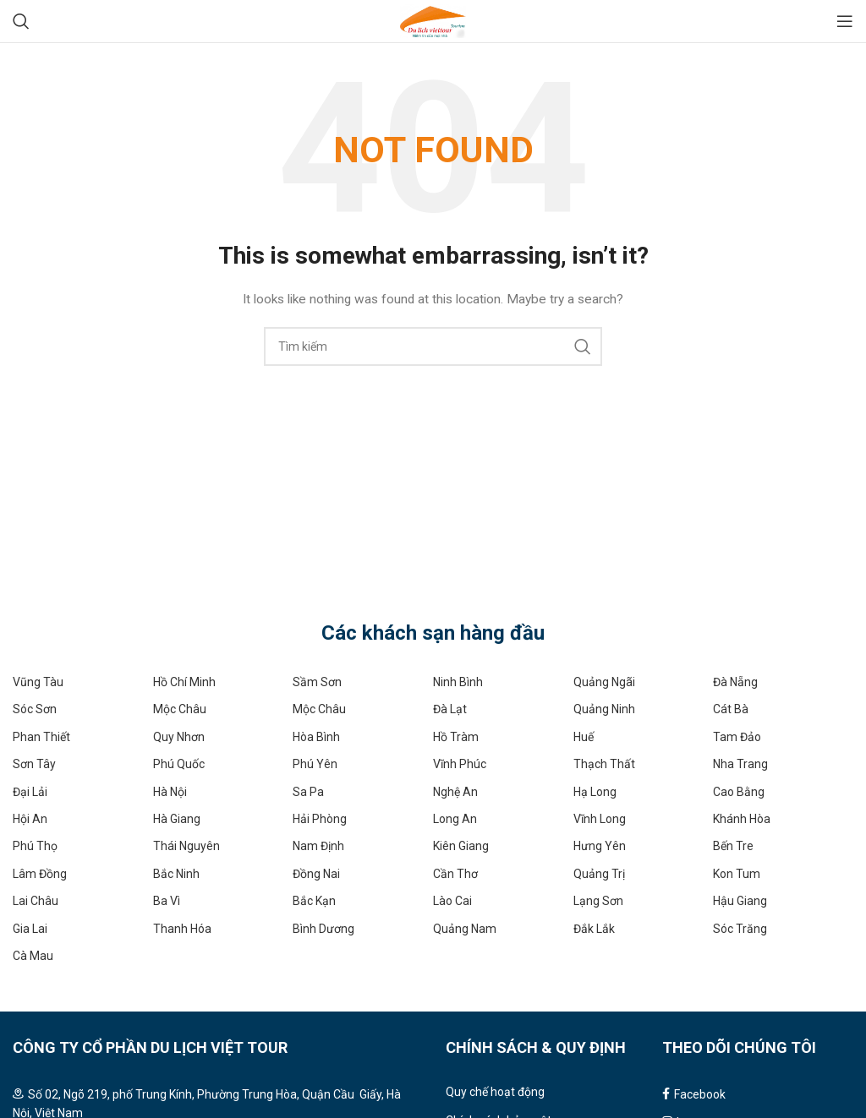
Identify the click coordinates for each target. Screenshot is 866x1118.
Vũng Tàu (38, 682)
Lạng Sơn (598, 901)
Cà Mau (33, 956)
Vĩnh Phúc (459, 764)
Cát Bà (730, 709)
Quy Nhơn (179, 737)
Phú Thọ (35, 846)
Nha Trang (740, 764)
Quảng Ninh (604, 709)
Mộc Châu (179, 709)
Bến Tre (733, 846)
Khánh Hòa (741, 819)
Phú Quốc (179, 764)
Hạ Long (595, 792)
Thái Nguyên (186, 846)
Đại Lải (30, 792)
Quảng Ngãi (604, 682)
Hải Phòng (320, 819)
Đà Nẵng (735, 682)
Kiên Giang (461, 846)
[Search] (21, 21)
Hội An (30, 819)
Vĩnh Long (599, 819)
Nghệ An (455, 792)
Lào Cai (452, 901)
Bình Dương (323, 928)
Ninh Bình (458, 682)
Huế (583, 737)
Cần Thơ (455, 874)
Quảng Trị (599, 874)
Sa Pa (308, 792)
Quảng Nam (464, 928)
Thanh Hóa (182, 928)
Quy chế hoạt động (495, 1092)
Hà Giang (176, 819)
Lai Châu (35, 901)
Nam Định (318, 846)
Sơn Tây (34, 764)
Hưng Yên (599, 846)
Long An (455, 819)
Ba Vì (166, 901)
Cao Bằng (739, 792)
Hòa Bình (316, 737)
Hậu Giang (740, 901)
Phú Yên (315, 764)
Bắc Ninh (176, 874)
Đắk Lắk (594, 928)
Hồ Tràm (456, 737)
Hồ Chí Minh (184, 682)
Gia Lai (30, 928)
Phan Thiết (41, 737)
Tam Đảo (737, 737)
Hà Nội (170, 792)
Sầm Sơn (317, 682)
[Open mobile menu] (845, 21)
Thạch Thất (604, 764)
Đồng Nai (316, 874)
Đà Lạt (450, 709)
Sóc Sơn (35, 709)
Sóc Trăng (740, 928)
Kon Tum (736, 874)
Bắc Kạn (314, 901)
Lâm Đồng (40, 874)
